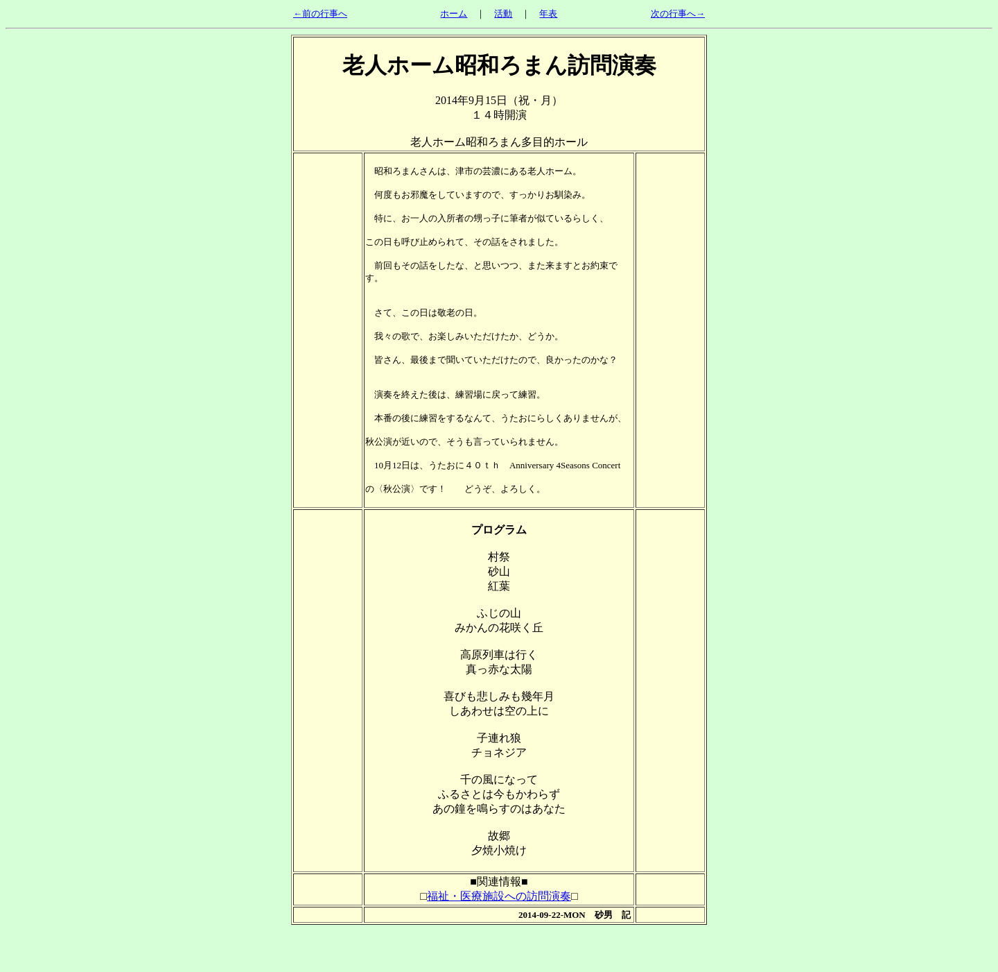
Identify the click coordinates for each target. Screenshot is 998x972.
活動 (503, 13)
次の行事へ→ (678, 13)
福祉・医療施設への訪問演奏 (499, 896)
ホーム (453, 13)
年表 (548, 13)
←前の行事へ (320, 13)
